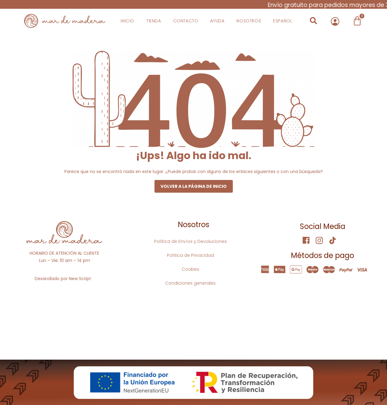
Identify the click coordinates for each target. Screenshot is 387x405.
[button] (313, 20)
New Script (80, 279)
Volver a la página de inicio (194, 186)
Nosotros (248, 21)
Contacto (185, 21)
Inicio (127, 21)
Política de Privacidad (190, 255)
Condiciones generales (190, 283)
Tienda (153, 21)
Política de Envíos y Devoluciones (190, 241)
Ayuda (217, 21)
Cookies (190, 269)
